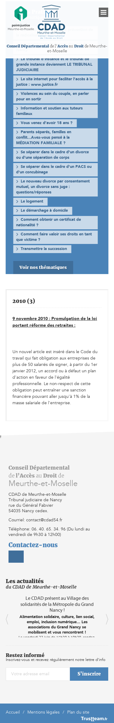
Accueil (13, 712)
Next (107, 619)
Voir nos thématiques (43, 267)
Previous (7, 619)
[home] (21, 18)
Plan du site (78, 712)
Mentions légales (43, 712)
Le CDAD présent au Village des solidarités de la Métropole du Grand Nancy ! (57, 604)
